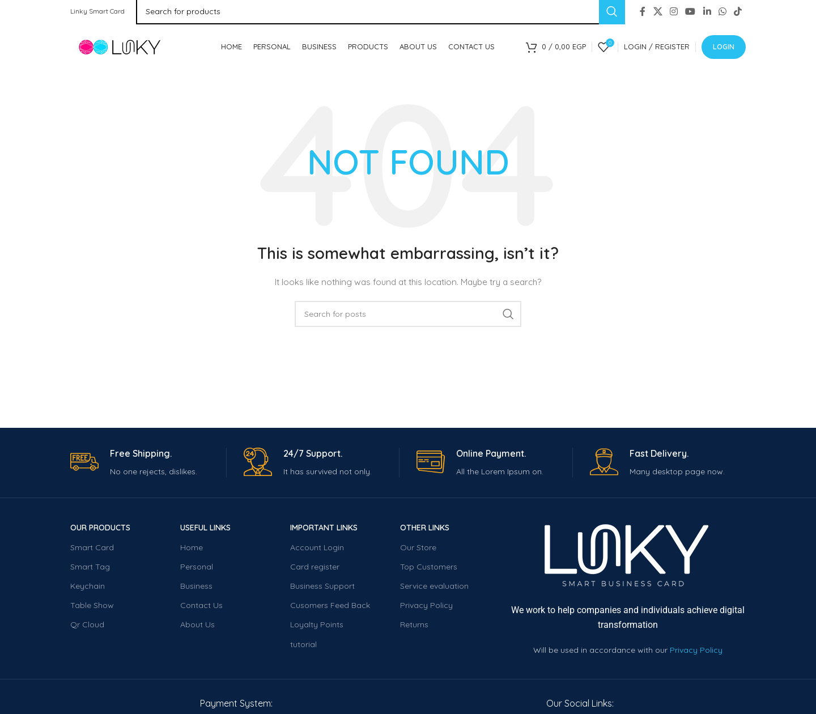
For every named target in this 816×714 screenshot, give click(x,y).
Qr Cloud (87, 627)
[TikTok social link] (738, 11)
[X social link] (657, 11)
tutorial (303, 646)
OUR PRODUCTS (100, 530)
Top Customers (428, 569)
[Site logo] (129, 47)
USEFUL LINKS (205, 530)
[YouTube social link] (690, 11)
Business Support (322, 589)
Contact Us (201, 608)
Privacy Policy (426, 608)
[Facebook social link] (642, 11)
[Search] (408, 317)
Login (723, 47)
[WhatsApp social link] (722, 11)
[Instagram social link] (673, 11)
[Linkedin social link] (707, 11)
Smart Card (92, 550)
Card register (314, 569)
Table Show (92, 608)
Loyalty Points (316, 627)
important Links (324, 530)
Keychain (87, 589)
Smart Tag (90, 569)
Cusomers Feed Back (330, 608)
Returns (414, 627)
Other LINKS (424, 530)
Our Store (418, 550)
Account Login (317, 550)
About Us (197, 627)
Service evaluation (434, 589)
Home (191, 550)
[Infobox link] (148, 465)
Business (196, 589)
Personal (196, 569)
